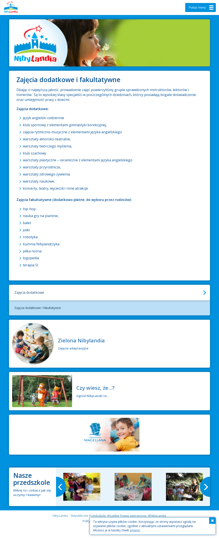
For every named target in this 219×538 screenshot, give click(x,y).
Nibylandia (17, 7)
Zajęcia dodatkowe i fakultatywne (37, 308)
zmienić (135, 530)
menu (201, 7)
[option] (81, 487)
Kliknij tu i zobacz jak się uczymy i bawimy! (32, 492)
